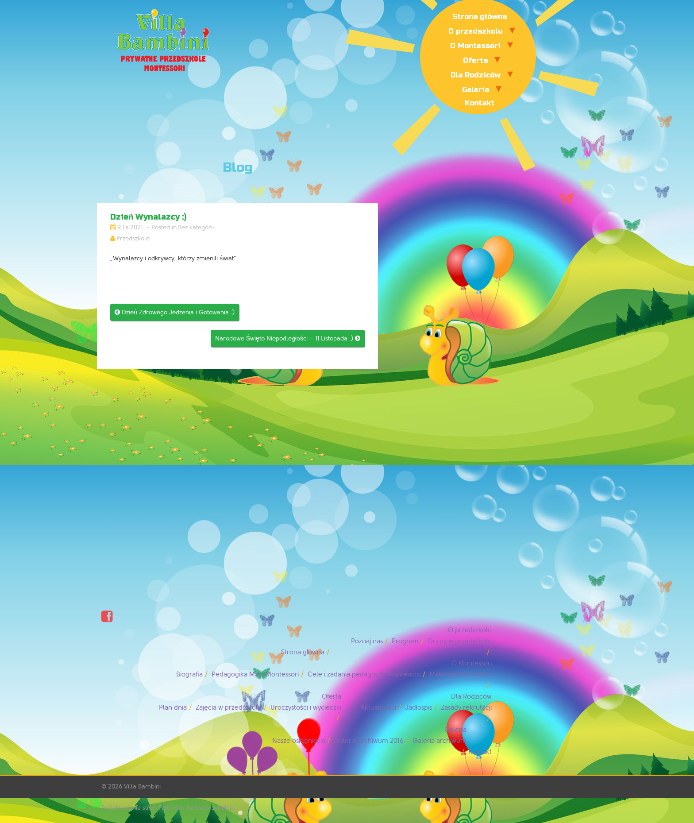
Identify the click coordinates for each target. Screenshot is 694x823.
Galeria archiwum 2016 (369, 741)
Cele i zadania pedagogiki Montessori (364, 674)
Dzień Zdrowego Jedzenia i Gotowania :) (175, 312)
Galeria (475, 89)
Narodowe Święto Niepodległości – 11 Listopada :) (287, 338)
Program (405, 641)
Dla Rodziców (476, 75)
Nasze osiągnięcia (298, 741)
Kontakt (479, 103)
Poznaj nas (367, 641)
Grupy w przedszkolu (460, 641)
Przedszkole (133, 238)
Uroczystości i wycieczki (306, 707)
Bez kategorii (196, 227)
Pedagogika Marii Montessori (255, 674)
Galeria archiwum (440, 741)
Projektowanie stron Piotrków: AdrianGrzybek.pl (168, 807)
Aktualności (378, 707)
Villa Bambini (142, 786)
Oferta (475, 60)
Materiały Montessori (460, 674)
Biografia (189, 674)
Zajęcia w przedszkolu (228, 707)
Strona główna (479, 16)
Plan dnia (173, 707)
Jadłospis (418, 707)
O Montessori (475, 46)
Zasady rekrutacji (466, 707)
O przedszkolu (475, 31)
